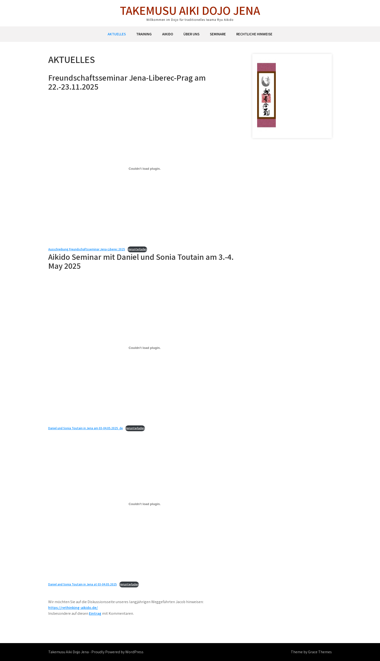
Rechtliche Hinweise (254, 34)
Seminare (218, 34)
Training (144, 34)
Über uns (191, 34)
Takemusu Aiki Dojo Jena (190, 10)
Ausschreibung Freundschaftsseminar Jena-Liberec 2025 (86, 249)
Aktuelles (117, 34)
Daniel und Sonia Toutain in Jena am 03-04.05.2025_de (85, 428)
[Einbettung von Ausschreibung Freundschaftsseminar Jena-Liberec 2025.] (144, 168)
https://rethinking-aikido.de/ (73, 607)
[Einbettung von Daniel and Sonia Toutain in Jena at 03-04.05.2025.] (144, 503)
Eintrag (95, 613)
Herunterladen (137, 249)
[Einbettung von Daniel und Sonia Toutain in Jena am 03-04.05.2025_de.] (144, 347)
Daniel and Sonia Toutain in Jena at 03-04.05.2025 (82, 584)
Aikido (167, 34)
